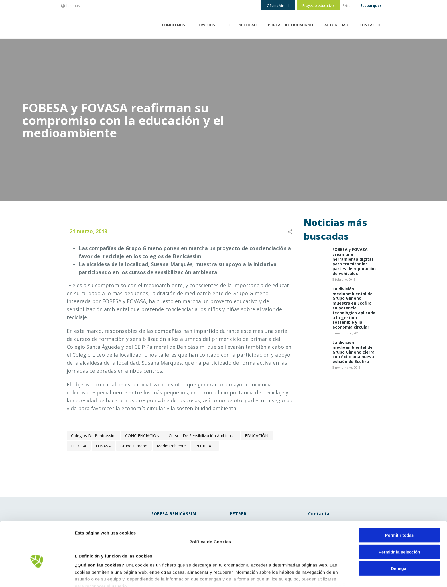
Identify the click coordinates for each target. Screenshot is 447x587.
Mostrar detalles (306, 575)
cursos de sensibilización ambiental (202, 435)
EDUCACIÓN (256, 435)
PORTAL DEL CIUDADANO (290, 24)
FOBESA (78, 446)
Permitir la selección (399, 520)
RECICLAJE (205, 446)
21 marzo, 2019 (88, 231)
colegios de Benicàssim (93, 435)
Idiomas (70, 5)
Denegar (399, 537)
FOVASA (103, 446)
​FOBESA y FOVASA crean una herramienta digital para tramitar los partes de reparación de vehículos (354, 261)
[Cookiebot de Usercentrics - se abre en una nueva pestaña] (37, 576)
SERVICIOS (205, 24)
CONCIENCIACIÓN (142, 435)
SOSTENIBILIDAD (241, 24)
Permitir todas (399, 503)
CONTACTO (369, 24)
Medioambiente (171, 446)
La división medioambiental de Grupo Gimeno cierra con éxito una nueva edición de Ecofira (353, 352)
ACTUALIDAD (336, 24)
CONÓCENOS (173, 24)
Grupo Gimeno (133, 446)
